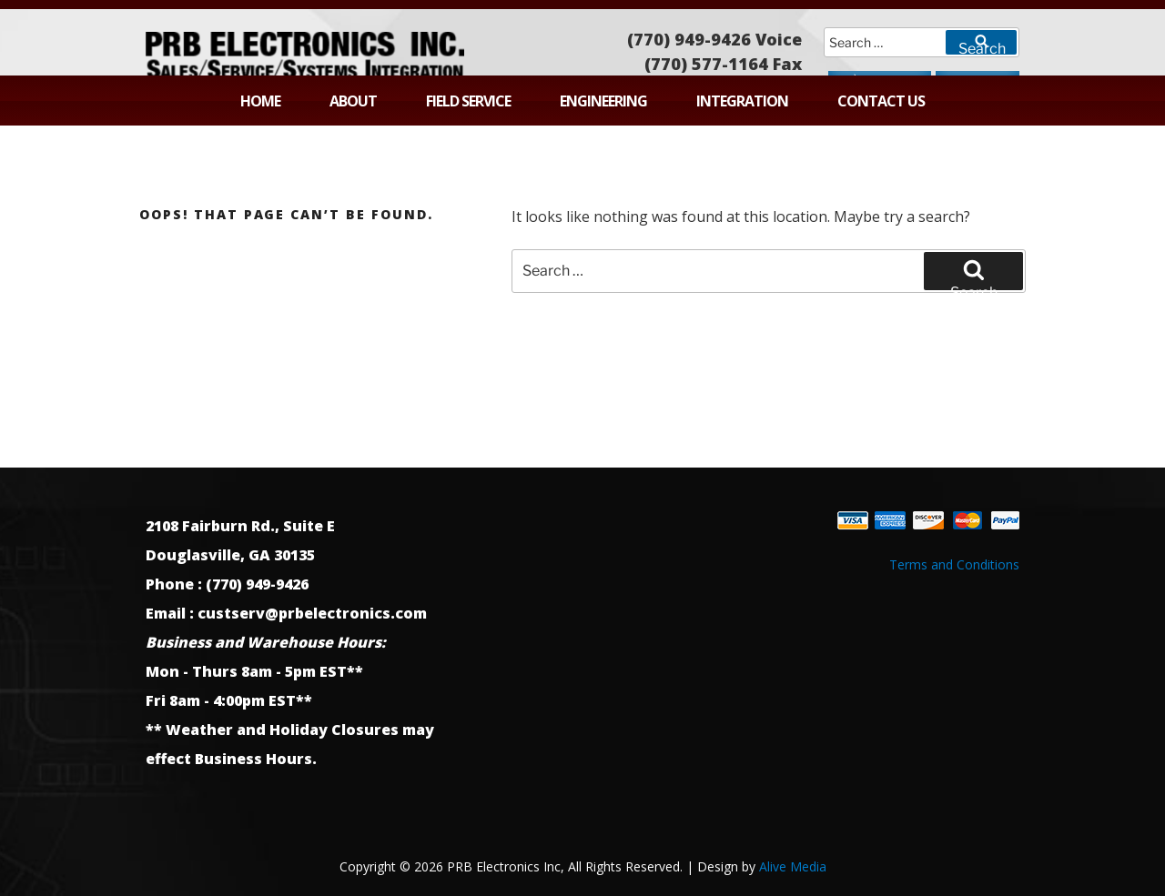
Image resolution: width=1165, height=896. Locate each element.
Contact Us (881, 101)
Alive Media (792, 866)
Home (260, 101)
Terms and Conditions (954, 564)
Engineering (603, 101)
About (353, 101)
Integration (742, 101)
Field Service (468, 101)
